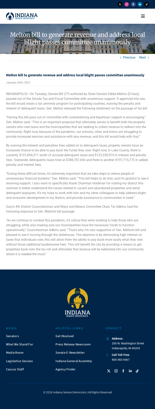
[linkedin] (140, 4)
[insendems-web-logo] (22, 14)
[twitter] (120, 4)
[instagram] (126, 4)
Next (142, 57)
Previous (129, 57)
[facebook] (133, 4)
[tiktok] (146, 4)
